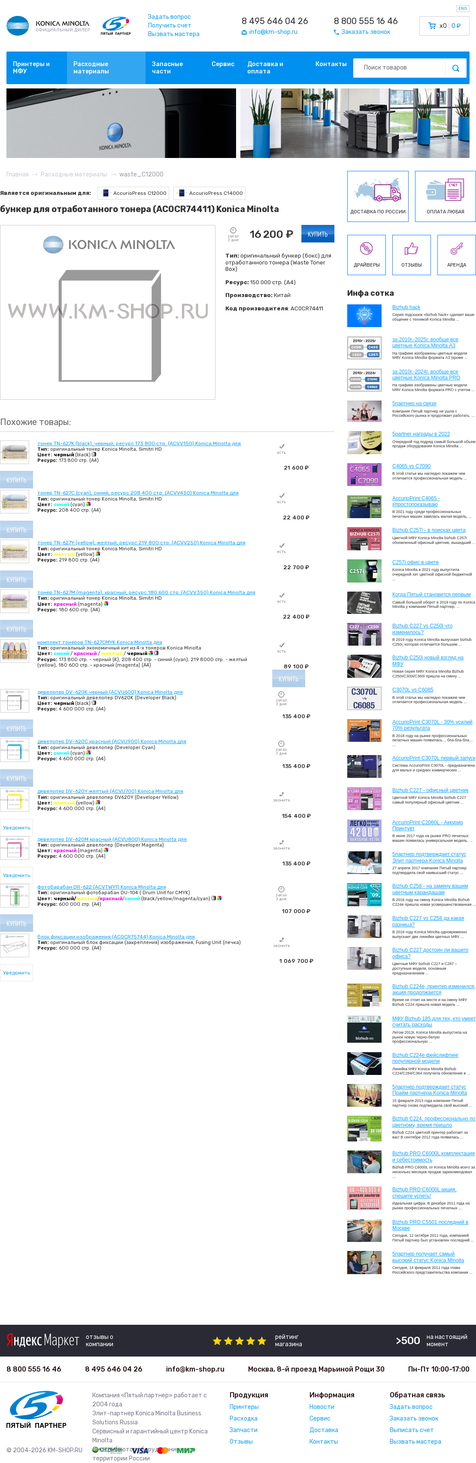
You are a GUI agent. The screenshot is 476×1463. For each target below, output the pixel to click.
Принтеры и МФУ (31, 68)
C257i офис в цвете (415, 562)
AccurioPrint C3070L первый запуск (434, 758)
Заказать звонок (414, 1418)
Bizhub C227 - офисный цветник (430, 790)
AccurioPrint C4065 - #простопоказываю (416, 501)
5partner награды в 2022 (421, 434)
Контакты (331, 64)
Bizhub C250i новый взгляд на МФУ (428, 661)
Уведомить (16, 828)
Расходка (244, 1418)
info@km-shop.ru (195, 1369)
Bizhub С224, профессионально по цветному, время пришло (434, 1122)
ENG (462, 8)
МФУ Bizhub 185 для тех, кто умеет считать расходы (434, 1022)
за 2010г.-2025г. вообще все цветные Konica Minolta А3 (425, 343)
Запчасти (244, 1430)
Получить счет (169, 25)
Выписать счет (412, 1430)
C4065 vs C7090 (411, 466)
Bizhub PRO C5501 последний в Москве (430, 1225)
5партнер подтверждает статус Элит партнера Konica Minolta (429, 857)
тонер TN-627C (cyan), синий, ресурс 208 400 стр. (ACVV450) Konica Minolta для (138, 493)
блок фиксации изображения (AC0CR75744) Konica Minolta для (116, 937)
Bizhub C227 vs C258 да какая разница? (428, 921)
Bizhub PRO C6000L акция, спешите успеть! (424, 1193)
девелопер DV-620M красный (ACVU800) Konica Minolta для (112, 839)
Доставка (323, 1430)
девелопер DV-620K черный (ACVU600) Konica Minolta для (110, 692)
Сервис (223, 64)
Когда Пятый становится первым (431, 595)
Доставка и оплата (265, 68)
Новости (321, 1407)
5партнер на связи (414, 404)
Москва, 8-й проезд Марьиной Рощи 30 (316, 1369)
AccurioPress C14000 (209, 192)
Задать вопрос (169, 17)
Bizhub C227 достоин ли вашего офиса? (430, 953)
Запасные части (167, 68)
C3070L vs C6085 (413, 690)
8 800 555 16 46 (366, 21)
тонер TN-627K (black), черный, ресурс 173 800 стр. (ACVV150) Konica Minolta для (139, 443)
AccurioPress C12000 (133, 192)
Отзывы (241, 1441)
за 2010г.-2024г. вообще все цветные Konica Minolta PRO (426, 375)
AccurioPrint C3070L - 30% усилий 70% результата (432, 725)
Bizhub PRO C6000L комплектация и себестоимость (433, 1156)
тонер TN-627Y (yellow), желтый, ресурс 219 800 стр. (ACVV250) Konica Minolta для (141, 543)
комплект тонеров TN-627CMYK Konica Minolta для (99, 642)
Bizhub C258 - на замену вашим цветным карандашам (430, 889)
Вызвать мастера (174, 34)
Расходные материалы (91, 68)
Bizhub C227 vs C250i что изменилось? (422, 629)
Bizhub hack (406, 307)
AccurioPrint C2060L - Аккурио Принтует (427, 826)
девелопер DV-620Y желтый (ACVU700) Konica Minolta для (110, 791)
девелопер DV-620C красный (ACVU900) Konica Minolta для (111, 741)
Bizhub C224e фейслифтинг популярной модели (425, 1058)
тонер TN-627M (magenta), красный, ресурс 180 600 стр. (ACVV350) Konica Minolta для (146, 592)
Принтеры (244, 1407)
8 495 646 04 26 (275, 21)
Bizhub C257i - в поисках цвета (429, 530)
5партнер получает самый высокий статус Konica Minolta (428, 1257)
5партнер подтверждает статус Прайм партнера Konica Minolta (429, 1090)
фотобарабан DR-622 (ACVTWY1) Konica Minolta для (101, 887)
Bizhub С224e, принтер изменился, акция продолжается (434, 989)
